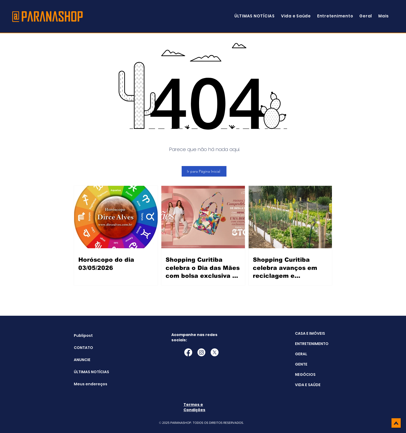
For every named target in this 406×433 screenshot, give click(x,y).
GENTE (301, 364)
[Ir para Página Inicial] (204, 171)
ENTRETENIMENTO (311, 343)
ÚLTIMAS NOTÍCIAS (87, 371)
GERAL (301, 354)
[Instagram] (201, 352)
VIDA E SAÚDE (308, 384)
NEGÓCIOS (305, 374)
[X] (215, 352)
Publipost (83, 335)
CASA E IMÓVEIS (310, 333)
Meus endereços (87, 384)
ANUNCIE (82, 359)
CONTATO (83, 347)
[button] (383, 16)
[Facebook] (188, 352)
